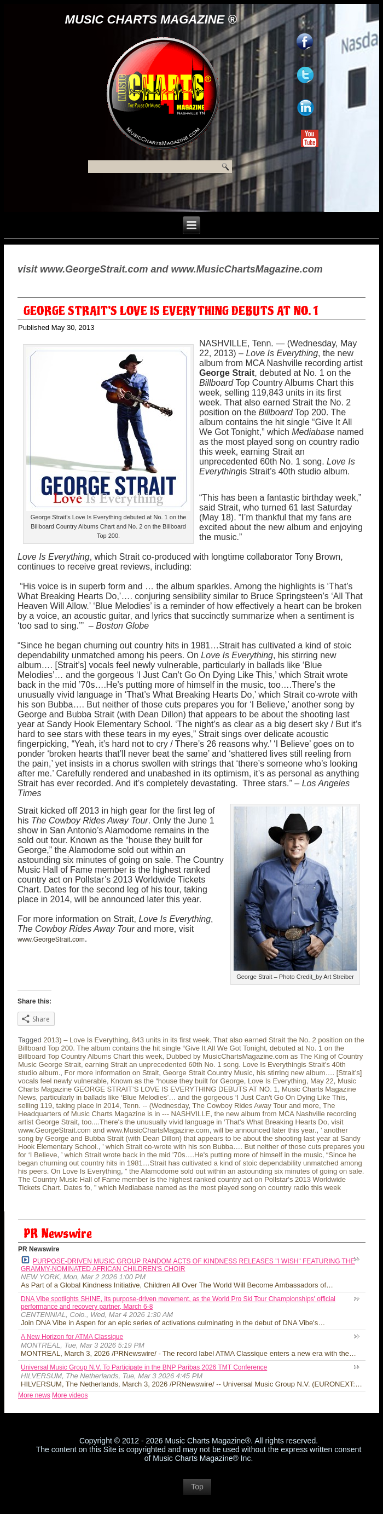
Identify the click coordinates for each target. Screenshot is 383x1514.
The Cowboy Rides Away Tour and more (256, 1105)
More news (34, 1395)
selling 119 (35, 1105)
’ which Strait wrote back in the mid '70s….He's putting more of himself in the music (191, 1155)
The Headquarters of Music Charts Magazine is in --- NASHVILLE (176, 1109)
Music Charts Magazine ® (151, 19)
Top (197, 1486)
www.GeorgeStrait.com (51, 939)
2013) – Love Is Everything (85, 1040)
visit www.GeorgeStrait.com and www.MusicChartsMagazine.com (181, 1126)
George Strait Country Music (207, 1073)
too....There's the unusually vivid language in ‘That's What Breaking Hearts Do (204, 1122)
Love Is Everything (277, 1081)
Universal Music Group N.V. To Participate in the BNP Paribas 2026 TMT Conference (144, 1367)
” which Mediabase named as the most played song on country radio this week (217, 1188)
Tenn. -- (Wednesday (155, 1105)
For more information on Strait (112, 1073)
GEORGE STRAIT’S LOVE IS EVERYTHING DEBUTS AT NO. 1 (171, 311)
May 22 (322, 1081)
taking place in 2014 (87, 1105)
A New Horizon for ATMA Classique (72, 1337)
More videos (70, 1395)
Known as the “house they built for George (177, 1081)
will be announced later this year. (265, 1130)
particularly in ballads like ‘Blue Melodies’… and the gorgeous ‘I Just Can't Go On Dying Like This (193, 1097)
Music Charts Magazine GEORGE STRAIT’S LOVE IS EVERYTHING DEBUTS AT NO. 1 (187, 1085)
